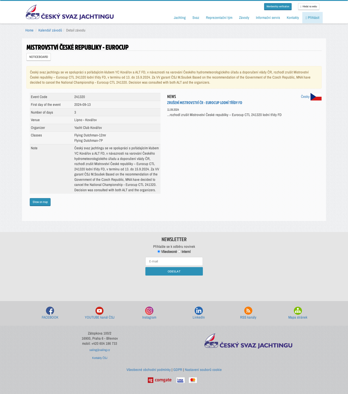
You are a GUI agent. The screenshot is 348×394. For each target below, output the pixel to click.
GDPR (177, 369)
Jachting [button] (180, 17)
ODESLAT (174, 271)
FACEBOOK (50, 313)
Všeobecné (167, 251)
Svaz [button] (195, 17)
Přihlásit (312, 17)
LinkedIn (199, 313)
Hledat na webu (309, 6)
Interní (184, 251)
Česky (311, 96)
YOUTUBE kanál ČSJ (100, 313)
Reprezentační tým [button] (219, 17)
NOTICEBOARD (38, 57)
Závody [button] (244, 17)
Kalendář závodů (50, 30)
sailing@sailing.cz (99, 350)
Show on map (40, 202)
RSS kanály (248, 313)
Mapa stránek (297, 313)
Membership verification (278, 6)
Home (29, 30)
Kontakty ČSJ (99, 358)
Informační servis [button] (268, 17)
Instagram (149, 313)
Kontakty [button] (293, 17)
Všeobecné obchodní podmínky (149, 369)
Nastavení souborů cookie (203, 369)
